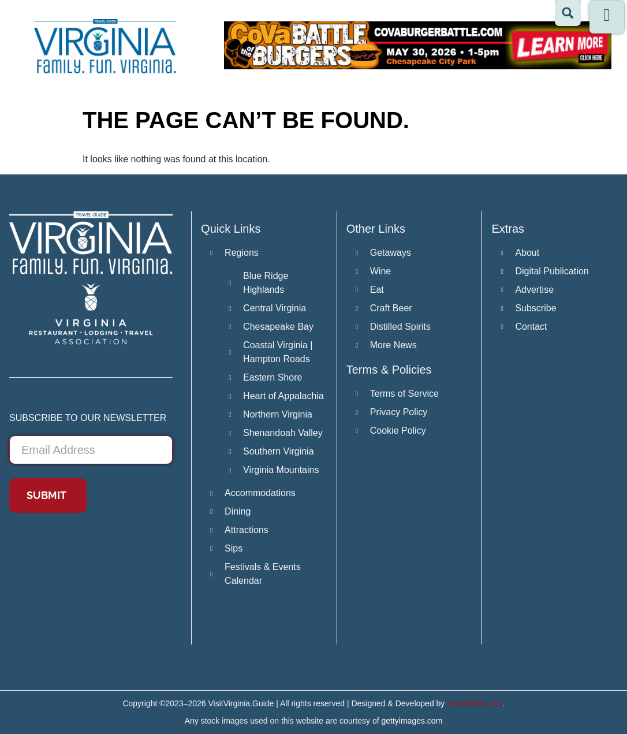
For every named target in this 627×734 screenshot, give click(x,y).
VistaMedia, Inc (474, 703)
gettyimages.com (412, 720)
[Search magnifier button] (568, 13)
